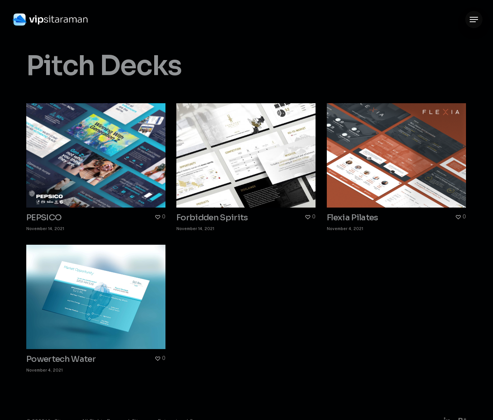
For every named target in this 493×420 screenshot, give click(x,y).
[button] (473, 20)
